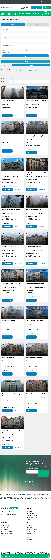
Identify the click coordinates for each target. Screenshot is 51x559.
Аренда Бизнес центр (6, 72)
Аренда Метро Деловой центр (41, 70)
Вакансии (29, 533)
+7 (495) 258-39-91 (23, 7)
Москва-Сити (30, 513)
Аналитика (30, 539)
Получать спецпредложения (43, 473)
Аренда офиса (31, 511)
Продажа (37, 24)
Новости (29, 535)
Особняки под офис (32, 517)
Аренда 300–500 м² (30, 70)
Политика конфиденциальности (9, 551)
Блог (28, 537)
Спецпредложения (32, 529)
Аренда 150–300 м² (20, 70)
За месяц (10, 47)
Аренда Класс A (4, 70)
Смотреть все (18, 115)
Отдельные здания (32, 519)
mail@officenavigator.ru (25, 8)
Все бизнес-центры (32, 515)
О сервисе (29, 525)
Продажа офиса (5, 525)
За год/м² (5, 47)
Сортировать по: (4, 81)
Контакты (29, 541)
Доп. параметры (26, 61)
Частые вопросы (31, 531)
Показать (31, 65)
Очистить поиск (6, 65)
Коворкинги (30, 527)
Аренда (13, 24)
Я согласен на (32, 483)
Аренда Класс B (12, 70)
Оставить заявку (7, 115)
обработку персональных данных (32, 483)
